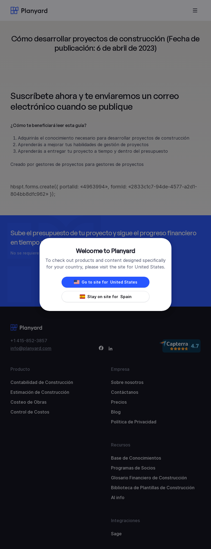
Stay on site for (106, 297)
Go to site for (105, 282)
